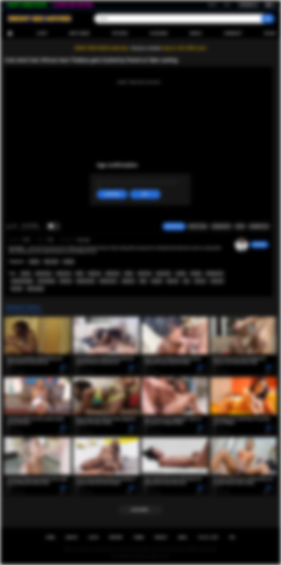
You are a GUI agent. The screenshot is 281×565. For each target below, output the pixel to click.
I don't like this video (14, 226)
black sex (94, 273)
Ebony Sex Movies (136, 556)
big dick (157, 280)
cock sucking (46, 280)
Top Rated (120, 33)
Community (233, 33)
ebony (128, 273)
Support (116, 537)
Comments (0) (259, 226)
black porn (112, 273)
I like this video (9, 226)
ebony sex (144, 273)
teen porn (217, 280)
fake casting (35, 288)
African (34, 261)
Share (240, 226)
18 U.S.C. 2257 (208, 537)
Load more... (140, 510)
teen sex (200, 280)
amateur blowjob (22, 280)
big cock (173, 280)
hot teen (17, 288)
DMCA (182, 537)
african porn (43, 273)
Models (196, 33)
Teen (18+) (51, 261)
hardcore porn (85, 280)
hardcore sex (108, 280)
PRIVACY (161, 537)
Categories (159, 33)
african (25, 273)
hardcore (65, 280)
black (79, 273)
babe (143, 280)
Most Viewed (79, 33)
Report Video (198, 226)
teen (186, 280)
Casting (68, 261)
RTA (232, 537)
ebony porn (163, 273)
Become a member (146, 48)
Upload (270, 33)
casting (181, 273)
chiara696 (259, 244)
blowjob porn (215, 273)
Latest (41, 33)
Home (9, 33)
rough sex (128, 280)
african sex (63, 273)
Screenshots (221, 226)
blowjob (196, 273)
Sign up (212, 4)
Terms (139, 537)
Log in (227, 4)
